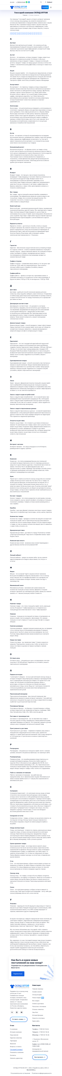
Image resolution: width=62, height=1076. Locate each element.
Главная (25, 15)
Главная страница (37, 989)
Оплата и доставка (38, 1003)
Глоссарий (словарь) (16, 1049)
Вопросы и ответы (15, 1046)
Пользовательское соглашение (20, 1073)
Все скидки (35, 1001)
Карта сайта (35, 1021)
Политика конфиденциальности (41, 1073)
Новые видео (36, 997)
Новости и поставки (38, 1018)
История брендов (37, 1015)
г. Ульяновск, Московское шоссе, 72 (40, 1040)
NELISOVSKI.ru (31, 1070)
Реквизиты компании (16, 1052)
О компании (13, 1029)
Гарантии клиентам (16, 1038)
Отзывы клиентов (38, 1009)
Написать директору (16, 1058)
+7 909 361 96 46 (43, 1029)
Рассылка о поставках (39, 1006)
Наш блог (35, 1012)
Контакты (13, 1055)
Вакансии (13, 1043)
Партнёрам (13, 1041)
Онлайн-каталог (37, 992)
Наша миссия (14, 1035)
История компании (16, 1032)
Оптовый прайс (37, 995)
